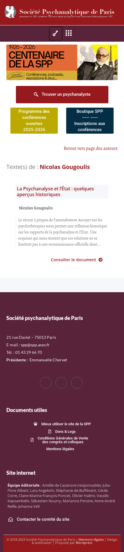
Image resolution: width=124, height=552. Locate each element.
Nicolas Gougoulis (36, 208)
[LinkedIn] (77, 383)
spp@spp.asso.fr (35, 344)
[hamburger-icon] (55, 34)
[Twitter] (61, 383)
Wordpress (84, 542)
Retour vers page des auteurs (91, 148)
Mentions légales (91, 539)
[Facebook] (45, 383)
